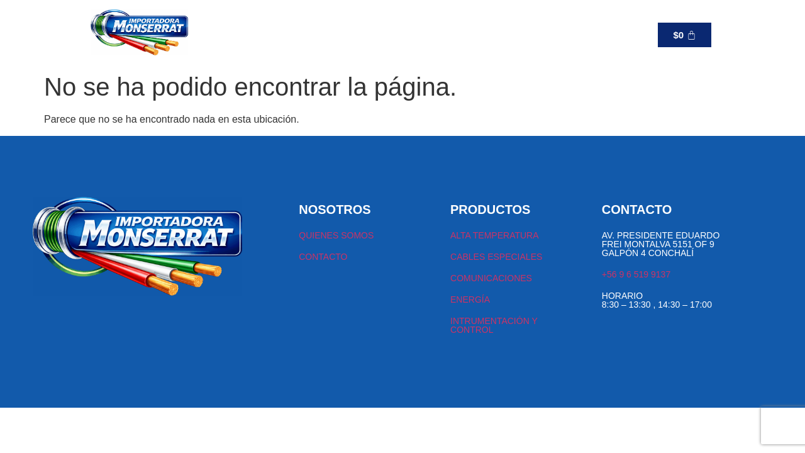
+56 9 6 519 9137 (559, 35)
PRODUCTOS (292, 35)
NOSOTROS (363, 35)
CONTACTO (423, 35)
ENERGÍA (470, 299)
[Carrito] (684, 35)
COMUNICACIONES (491, 278)
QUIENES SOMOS (336, 235)
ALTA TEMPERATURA (494, 235)
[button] (292, 34)
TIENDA (230, 35)
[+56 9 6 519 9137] (507, 34)
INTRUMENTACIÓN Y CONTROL (493, 325)
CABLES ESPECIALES (496, 257)
